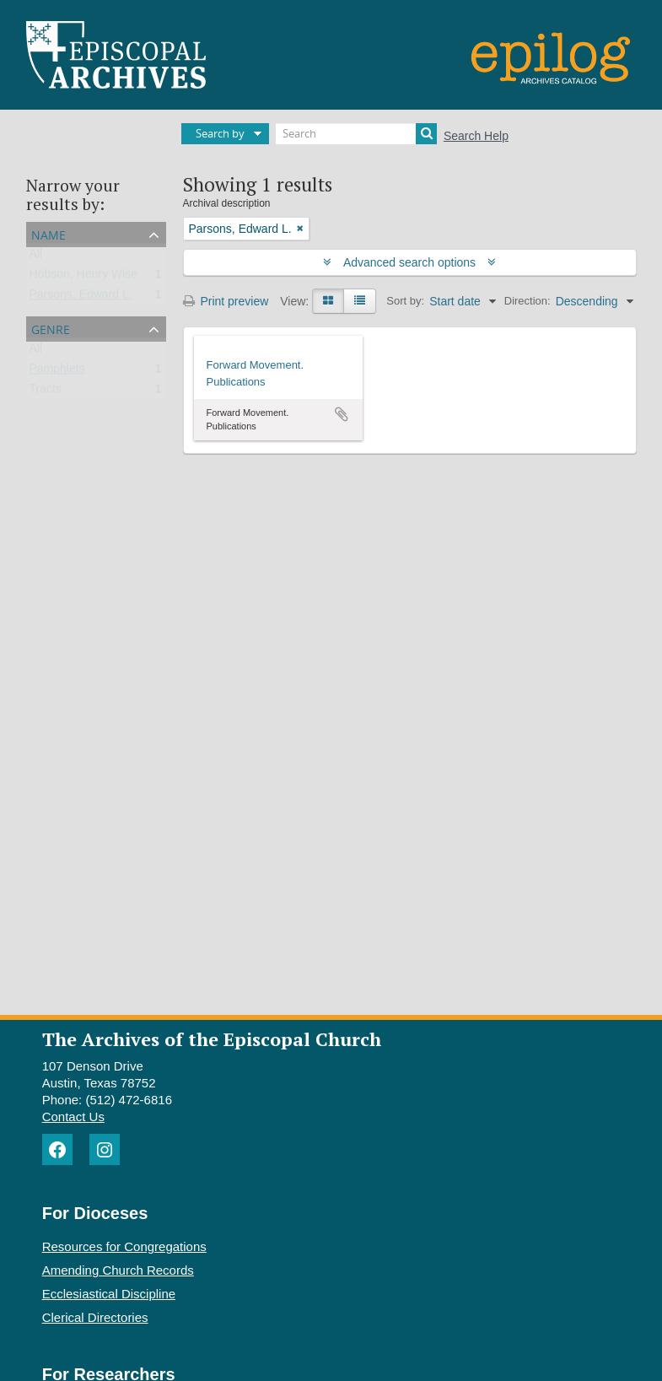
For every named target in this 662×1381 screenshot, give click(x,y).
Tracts (46, 392)
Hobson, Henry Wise (83, 277)
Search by (220, 133)
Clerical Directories (95, 1317)
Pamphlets (57, 372)
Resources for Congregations (124, 1246)
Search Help (476, 136)
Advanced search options (409, 262)
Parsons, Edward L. (81, 298)
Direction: (527, 300)
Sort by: (405, 300)
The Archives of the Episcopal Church (211, 1039)
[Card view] (328, 301)
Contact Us (73, 1116)
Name (48, 233)
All (36, 257)
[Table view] (359, 301)
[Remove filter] (300, 228)
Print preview (226, 301)
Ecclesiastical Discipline (108, 1294)
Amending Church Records (118, 1270)
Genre (50, 327)
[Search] (356, 133)
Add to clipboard (341, 414)
